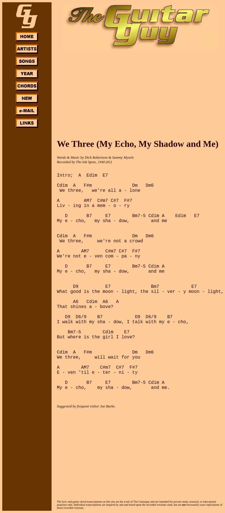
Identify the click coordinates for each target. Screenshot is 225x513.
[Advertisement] (26, 213)
